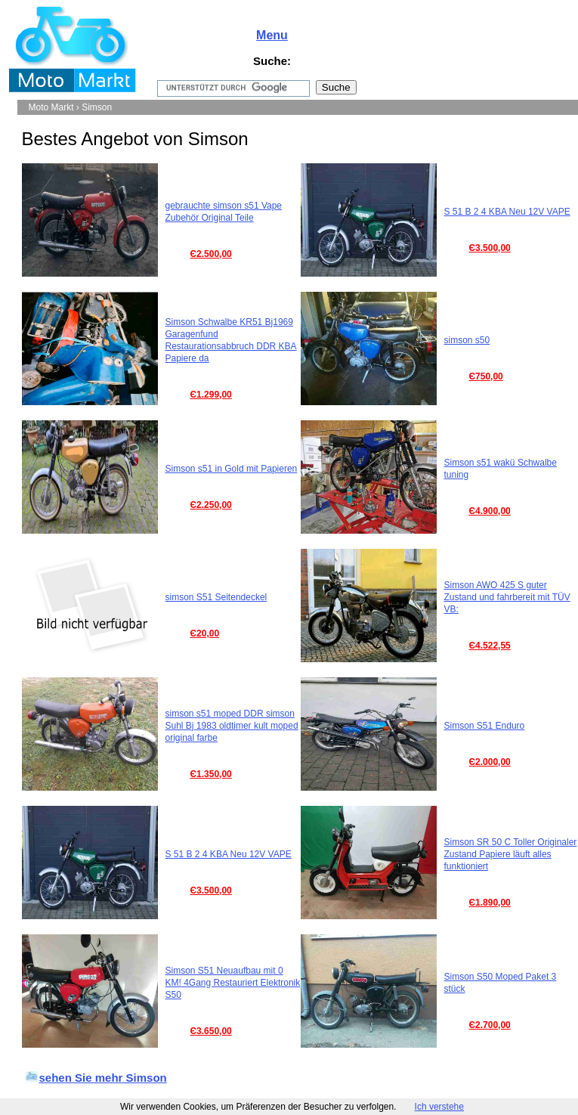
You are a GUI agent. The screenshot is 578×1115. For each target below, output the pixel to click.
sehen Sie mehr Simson (103, 1077)
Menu (272, 35)
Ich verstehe (439, 1106)
